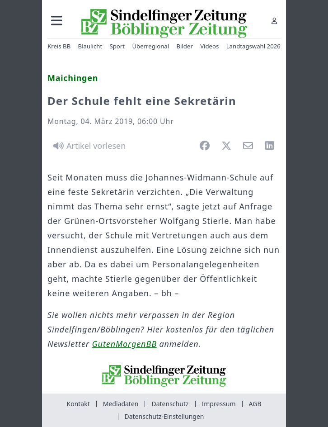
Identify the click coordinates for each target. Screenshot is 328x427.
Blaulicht (90, 46)
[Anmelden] (274, 20)
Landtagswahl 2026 (253, 46)
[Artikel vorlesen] (87, 146)
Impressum (219, 403)
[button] (56, 20)
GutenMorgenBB (124, 343)
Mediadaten (121, 403)
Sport (117, 46)
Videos (209, 46)
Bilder (184, 46)
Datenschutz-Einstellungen (164, 416)
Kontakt (78, 403)
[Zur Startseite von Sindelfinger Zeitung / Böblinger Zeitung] (164, 23)
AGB (255, 403)
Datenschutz (169, 403)
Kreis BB (58, 46)
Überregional (150, 46)
